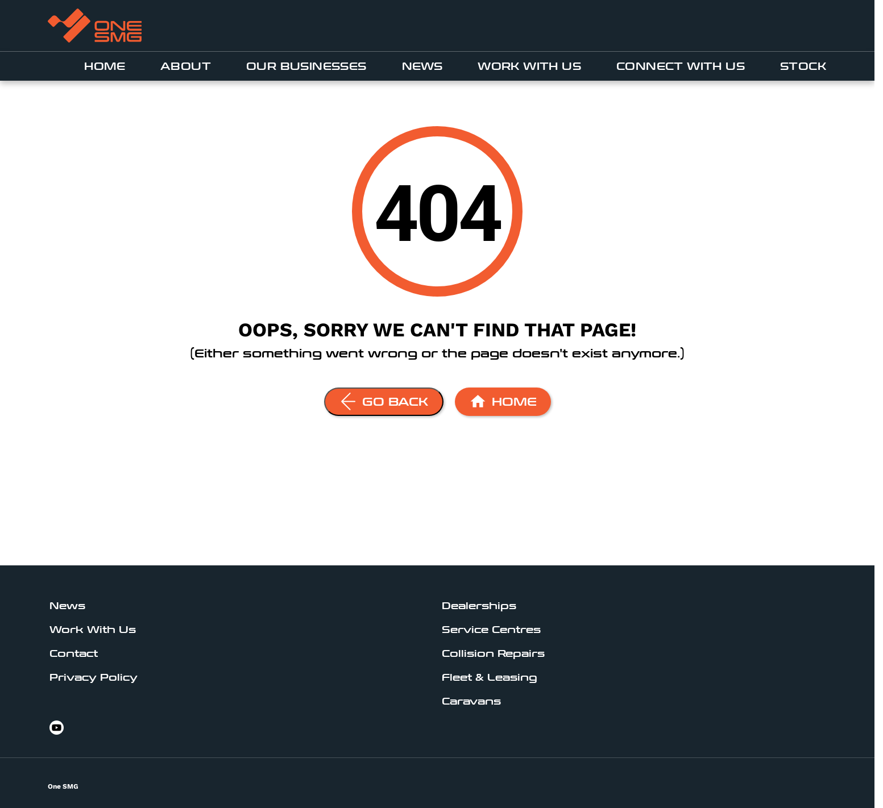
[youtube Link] (56, 727)
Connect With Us (680, 66)
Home (104, 66)
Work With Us (529, 66)
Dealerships (479, 606)
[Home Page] (503, 402)
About (185, 66)
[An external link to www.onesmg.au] (95, 26)
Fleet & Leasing (489, 678)
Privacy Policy (93, 678)
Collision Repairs (493, 654)
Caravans (471, 701)
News (422, 66)
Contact (73, 654)
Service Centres (491, 630)
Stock (803, 66)
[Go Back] (383, 402)
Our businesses (306, 66)
